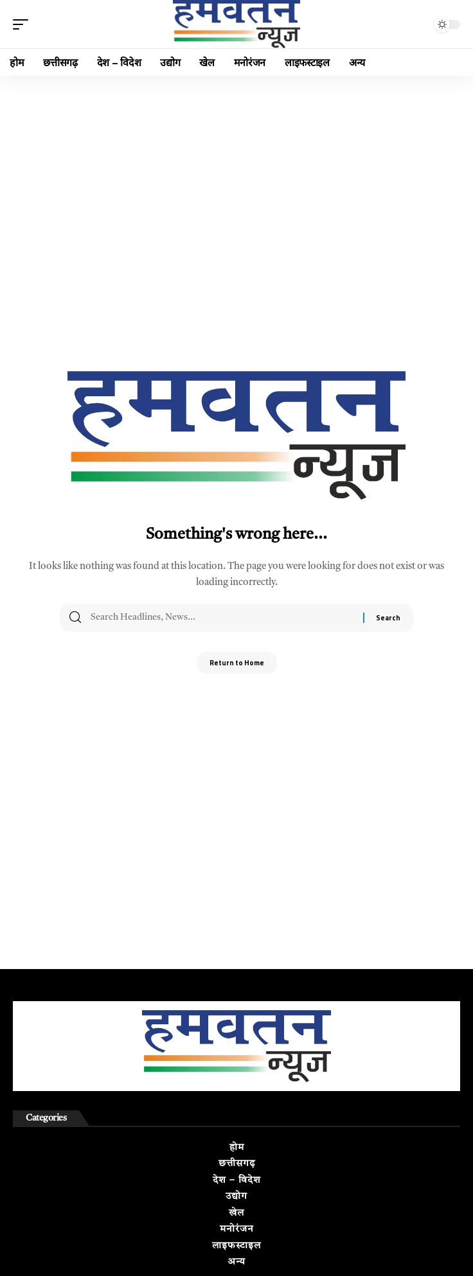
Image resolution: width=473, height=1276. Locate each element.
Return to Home (237, 663)
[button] (24, 24)
